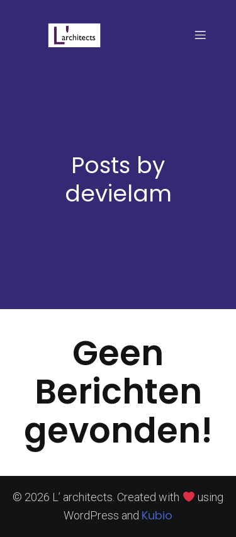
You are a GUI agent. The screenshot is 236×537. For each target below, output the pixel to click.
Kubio (157, 515)
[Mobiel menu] (200, 34)
